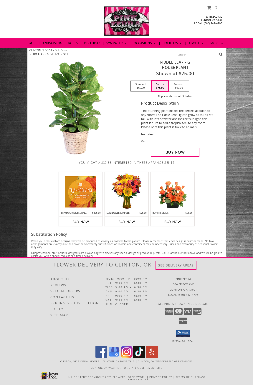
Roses (73, 43)
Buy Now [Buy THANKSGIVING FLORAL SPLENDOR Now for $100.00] (80, 221)
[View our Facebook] (101, 356)
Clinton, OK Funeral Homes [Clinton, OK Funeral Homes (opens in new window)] (80, 361)
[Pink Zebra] (126, 21)
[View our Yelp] (152, 356)
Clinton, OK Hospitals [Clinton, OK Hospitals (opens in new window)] (119, 361)
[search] (221, 54)
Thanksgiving (50, 43)
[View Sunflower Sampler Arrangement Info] (126, 192)
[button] (212, 7)
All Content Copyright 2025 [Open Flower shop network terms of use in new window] (90, 377)
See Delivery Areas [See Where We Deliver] (176, 265)
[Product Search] (197, 54)
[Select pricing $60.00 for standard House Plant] (141, 86)
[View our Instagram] (127, 356)
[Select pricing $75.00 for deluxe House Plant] (160, 86)
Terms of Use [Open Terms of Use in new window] (138, 379)
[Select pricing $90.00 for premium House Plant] (179, 86)
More (217, 43)
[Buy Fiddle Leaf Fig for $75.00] (175, 152)
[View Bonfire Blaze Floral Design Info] (172, 191)
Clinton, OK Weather (106, 367)
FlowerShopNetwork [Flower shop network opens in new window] (129, 377)
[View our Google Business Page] (114, 356)
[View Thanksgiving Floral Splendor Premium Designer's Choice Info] (80, 192)
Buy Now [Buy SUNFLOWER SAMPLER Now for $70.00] (126, 221)
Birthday (92, 43)
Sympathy (117, 43)
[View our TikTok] (139, 356)
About (196, 43)
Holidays (173, 43)
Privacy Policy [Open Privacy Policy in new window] (160, 377)
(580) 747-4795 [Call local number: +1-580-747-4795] (213, 23)
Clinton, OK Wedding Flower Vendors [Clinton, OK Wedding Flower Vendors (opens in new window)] (165, 361)
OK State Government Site (143, 367)
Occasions (145, 43)
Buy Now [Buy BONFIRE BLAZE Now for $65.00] (172, 221)
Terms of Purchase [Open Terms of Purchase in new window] (191, 377)
